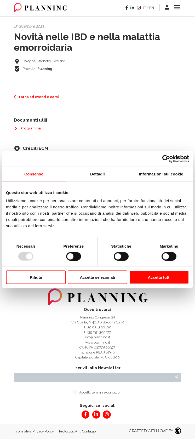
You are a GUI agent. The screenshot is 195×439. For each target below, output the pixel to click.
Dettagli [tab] (97, 174)
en (151, 8)
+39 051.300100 (98, 327)
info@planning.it (97, 337)
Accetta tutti (159, 277)
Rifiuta (36, 277)
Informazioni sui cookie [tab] (161, 174)
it (144, 8)
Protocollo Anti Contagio (77, 431)
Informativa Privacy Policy (34, 431)
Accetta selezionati (97, 277)
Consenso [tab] (33, 174)
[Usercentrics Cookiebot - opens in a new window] (166, 159)
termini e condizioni (107, 392)
